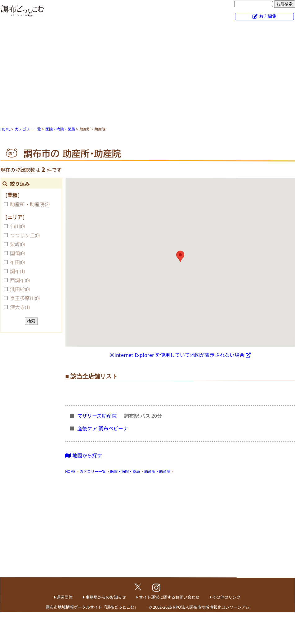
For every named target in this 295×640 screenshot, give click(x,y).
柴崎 (17, 244)
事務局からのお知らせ (106, 597)
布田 (17, 262)
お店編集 (267, 16)
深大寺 (20, 307)
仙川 (17, 226)
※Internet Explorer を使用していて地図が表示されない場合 (177, 354)
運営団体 (64, 597)
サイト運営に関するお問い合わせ (169, 597)
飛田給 (20, 289)
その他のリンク (226, 597)
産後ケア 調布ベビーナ (103, 428)
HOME (5, 128)
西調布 (20, 280)
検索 (31, 321)
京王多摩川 (25, 298)
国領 (17, 253)
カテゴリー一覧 (28, 128)
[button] (180, 256)
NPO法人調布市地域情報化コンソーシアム (211, 607)
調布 (17, 271)
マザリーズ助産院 (97, 415)
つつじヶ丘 (25, 235)
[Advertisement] (147, 74)
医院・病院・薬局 (60, 128)
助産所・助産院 (30, 204)
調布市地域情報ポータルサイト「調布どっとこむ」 (92, 607)
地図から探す (83, 455)
